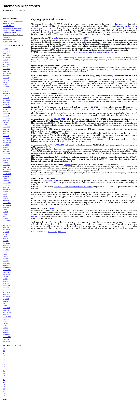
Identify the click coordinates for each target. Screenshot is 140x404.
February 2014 (6, 165)
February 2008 (6, 285)
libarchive (34, 216)
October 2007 (6, 294)
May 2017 (5, 124)
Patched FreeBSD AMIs (8, 26)
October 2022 (6, 80)
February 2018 (6, 113)
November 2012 (7, 185)
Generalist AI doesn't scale (9, 39)
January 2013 (6, 180)
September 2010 (7, 229)
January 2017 (6, 129)
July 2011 (5, 209)
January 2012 (6, 200)
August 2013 (6, 176)
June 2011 (5, 211)
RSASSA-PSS (59, 145)
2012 (4, 380)
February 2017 (6, 127)
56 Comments (62, 232)
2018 (4, 366)
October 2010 (6, 227)
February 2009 (6, 263)
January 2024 (6, 71)
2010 (4, 384)
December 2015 (7, 138)
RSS (4, 399)
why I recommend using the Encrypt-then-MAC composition (94, 52)
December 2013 (7, 169)
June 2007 (5, 301)
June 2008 (5, 276)
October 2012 (6, 187)
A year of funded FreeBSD (9, 32)
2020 (4, 362)
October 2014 (6, 156)
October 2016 (6, 131)
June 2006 (5, 323)
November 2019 (7, 100)
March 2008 (6, 283)
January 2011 (6, 223)
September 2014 (7, 158)
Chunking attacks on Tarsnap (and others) (13, 35)
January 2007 (6, 310)
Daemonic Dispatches (21, 6)
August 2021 (6, 86)
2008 (4, 388)
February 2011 (6, 220)
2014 (4, 375)
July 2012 (5, 194)
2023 (4, 355)
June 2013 (5, 178)
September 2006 (7, 316)
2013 (4, 377)
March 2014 (6, 162)
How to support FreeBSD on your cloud (12, 28)
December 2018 (7, 107)
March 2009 (6, 261)
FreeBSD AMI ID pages (8, 23)
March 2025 (6, 62)
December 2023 (7, 73)
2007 (4, 391)
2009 (4, 386)
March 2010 (6, 241)
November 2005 (7, 337)
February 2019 (6, 104)
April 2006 (5, 328)
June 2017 (5, 122)
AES (49, 38)
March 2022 (6, 84)
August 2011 (6, 207)
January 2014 (6, 167)
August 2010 (6, 232)
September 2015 (7, 142)
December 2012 (7, 182)
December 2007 (7, 290)
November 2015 (7, 140)
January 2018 (6, 115)
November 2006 (7, 312)
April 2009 (5, 258)
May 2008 (5, 278)
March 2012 (6, 198)
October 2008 (6, 272)
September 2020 (7, 93)
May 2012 (5, 196)
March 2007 (6, 305)
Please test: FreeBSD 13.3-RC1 (10, 41)
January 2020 (6, 98)
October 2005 (6, 339)
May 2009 (5, 256)
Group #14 (68, 165)
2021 (4, 359)
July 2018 (5, 109)
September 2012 (7, 189)
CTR (56, 38)
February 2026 (6, 51)
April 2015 (5, 147)
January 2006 (6, 332)
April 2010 (5, 238)
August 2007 (6, 299)
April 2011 (5, 216)
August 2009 (6, 249)
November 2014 (7, 153)
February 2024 (6, 69)
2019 (4, 364)
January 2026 (6, 53)
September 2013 (7, 174)
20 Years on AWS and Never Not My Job (13, 21)
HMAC (86, 38)
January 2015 (6, 149)
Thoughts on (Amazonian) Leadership (12, 30)
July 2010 (5, 234)
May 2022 (5, 82)
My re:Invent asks (7, 37)
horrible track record (50, 181)
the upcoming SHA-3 (111, 75)
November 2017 (7, 118)
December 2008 (7, 267)
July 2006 (5, 321)
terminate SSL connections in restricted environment (73, 187)
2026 (4, 348)
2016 (4, 371)
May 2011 (5, 214)
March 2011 (6, 218)
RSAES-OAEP (59, 119)
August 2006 (6, 319)
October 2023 (6, 77)
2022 (4, 357)
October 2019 (6, 102)
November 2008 (7, 270)
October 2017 (6, 120)
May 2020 (5, 95)
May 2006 (5, 325)
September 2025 (7, 57)
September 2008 (7, 274)
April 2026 (5, 48)
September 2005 (7, 341)
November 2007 (7, 292)
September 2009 (7, 247)
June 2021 (5, 89)
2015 (4, 373)
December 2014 (7, 151)
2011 (4, 382)
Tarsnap (118, 24)
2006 (4, 393)
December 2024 (7, 64)
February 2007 (6, 308)
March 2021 (6, 91)
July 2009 (5, 252)
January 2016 (6, 136)
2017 (4, 368)
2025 (4, 351)
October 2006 (6, 314)
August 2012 (6, 191)
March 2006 (6, 330)
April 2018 (5, 111)
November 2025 (7, 55)
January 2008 (6, 287)
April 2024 (5, 66)
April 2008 (5, 281)
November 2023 (7, 75)
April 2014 (5, 160)
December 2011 (7, 203)
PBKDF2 (94, 107)
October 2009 (6, 245)
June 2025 (5, 60)
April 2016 (5, 133)
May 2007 (5, 303)
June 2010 (5, 236)
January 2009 (6, 265)
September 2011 (7, 205)
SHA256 (58, 75)
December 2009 (7, 243)
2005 (4, 395)
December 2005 (7, 334)
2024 (4, 353)
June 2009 (5, 254)
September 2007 (7, 296)
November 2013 (7, 171)
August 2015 (6, 144)
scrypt (86, 107)
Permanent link (52, 232)
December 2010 (7, 225)
